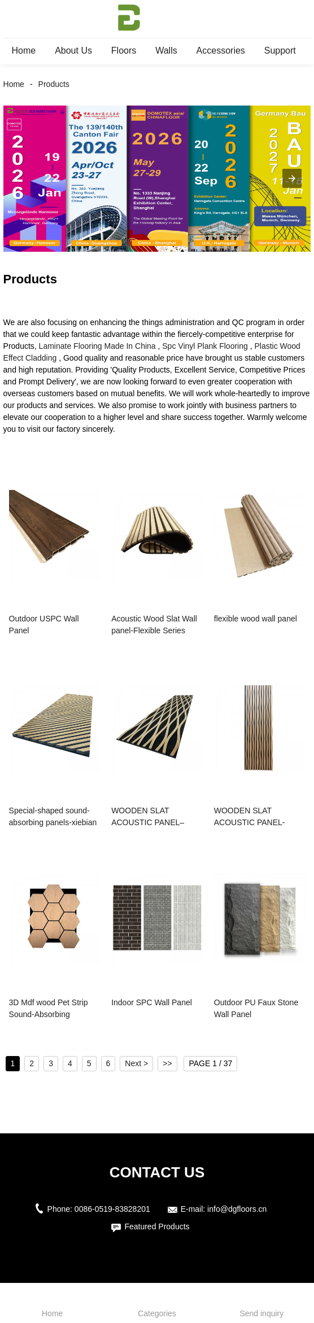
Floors (123, 50)
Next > (136, 1063)
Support (280, 50)
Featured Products (156, 1226)
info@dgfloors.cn (237, 1209)
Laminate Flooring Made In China (97, 346)
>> (167, 1063)
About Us (73, 50)
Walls (166, 50)
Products (53, 84)
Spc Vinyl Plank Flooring (204, 346)
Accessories (221, 50)
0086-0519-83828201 (112, 1209)
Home (24, 50)
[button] (292, 178)
